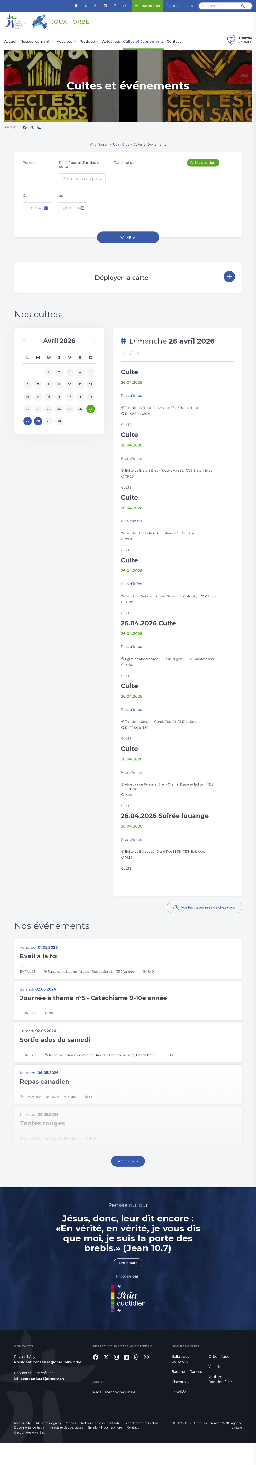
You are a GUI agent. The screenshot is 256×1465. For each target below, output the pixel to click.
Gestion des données (29, 1454)
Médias (71, 1445)
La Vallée (179, 1412)
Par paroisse (124, 163)
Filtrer (131, 237)
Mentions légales (48, 1445)
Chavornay (180, 1402)
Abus (189, 6)
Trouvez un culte (239, 40)
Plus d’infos (131, 396)
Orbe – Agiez (219, 1377)
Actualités (111, 41)
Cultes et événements (143, 41)
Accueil (10, 41)
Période (29, 163)
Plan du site (22, 1445)
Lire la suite (128, 1283)
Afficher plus (128, 1181)
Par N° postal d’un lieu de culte (80, 165)
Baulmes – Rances (187, 1392)
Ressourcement (35, 41)
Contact (174, 41)
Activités (64, 41)
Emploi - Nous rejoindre (105, 1449)
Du (25, 196)
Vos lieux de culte (147, 6)
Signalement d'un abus (141, 1445)
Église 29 (172, 6)
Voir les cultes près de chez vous (207, 924)
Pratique (87, 41)
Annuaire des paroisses (66, 1449)
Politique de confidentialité (100, 1445)
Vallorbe (215, 1387)
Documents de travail (29, 1449)
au (61, 196)
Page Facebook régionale (114, 1414)
